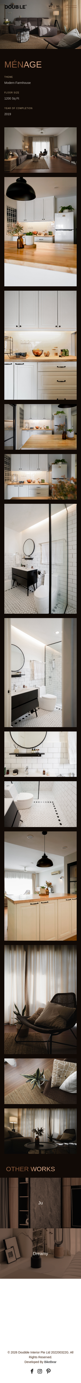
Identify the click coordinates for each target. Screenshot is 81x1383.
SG (57, 6)
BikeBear (50, 1362)
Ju (40, 1203)
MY (50, 6)
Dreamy (40, 1253)
